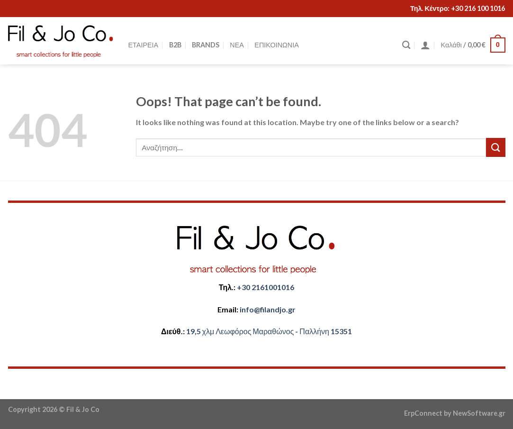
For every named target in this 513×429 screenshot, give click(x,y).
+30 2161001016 (265, 287)
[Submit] (495, 147)
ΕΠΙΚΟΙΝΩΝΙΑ (276, 45)
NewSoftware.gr (479, 413)
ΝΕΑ (237, 45)
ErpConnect (423, 413)
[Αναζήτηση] (406, 45)
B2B (175, 45)
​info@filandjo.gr (268, 309)
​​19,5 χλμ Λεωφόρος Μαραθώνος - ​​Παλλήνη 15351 (269, 331)
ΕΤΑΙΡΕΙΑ (143, 45)
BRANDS (205, 45)
